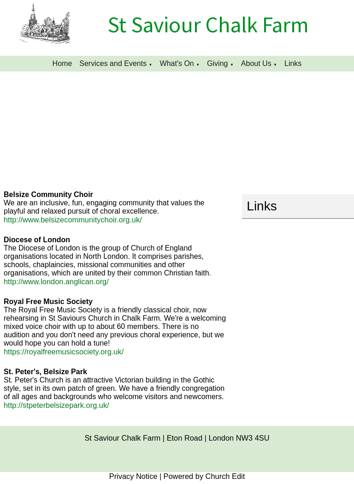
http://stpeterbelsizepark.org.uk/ (56, 405)
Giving (217, 63)
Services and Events (113, 63)
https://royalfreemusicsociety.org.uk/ (64, 351)
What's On (177, 63)
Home (62, 63)
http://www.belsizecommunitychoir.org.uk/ (73, 219)
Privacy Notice (133, 476)
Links (292, 63)
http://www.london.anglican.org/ (56, 281)
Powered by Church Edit (204, 476)
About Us (256, 63)
